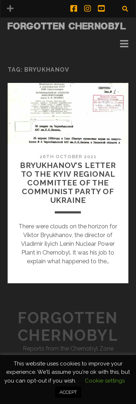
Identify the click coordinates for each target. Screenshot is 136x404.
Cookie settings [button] (105, 380)
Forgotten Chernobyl (67, 26)
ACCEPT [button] (68, 392)
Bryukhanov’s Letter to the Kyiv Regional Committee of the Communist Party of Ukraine (68, 183)
